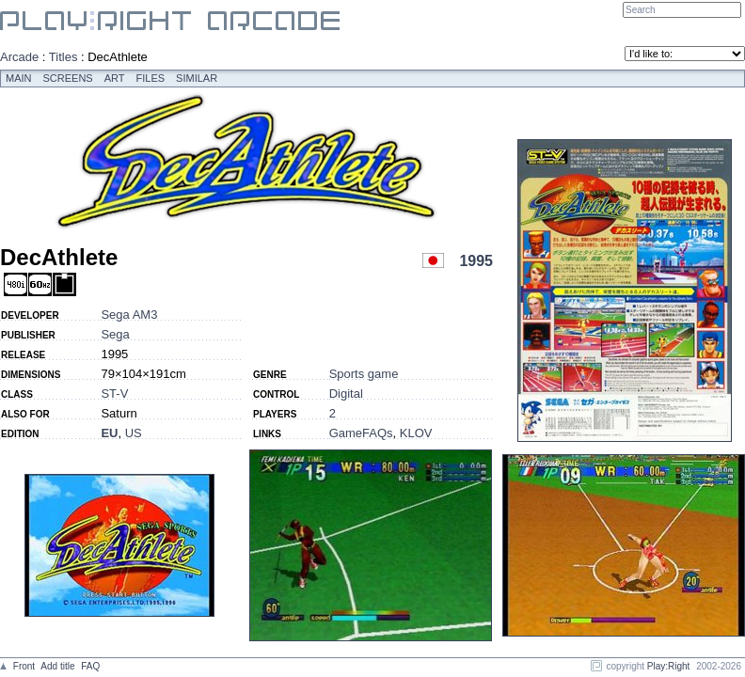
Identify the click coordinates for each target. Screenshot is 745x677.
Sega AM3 (129, 314)
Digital (346, 393)
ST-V (114, 393)
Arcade (19, 57)
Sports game (364, 374)
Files (151, 78)
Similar (196, 78)
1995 (476, 261)
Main (19, 78)
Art (114, 78)
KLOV (416, 433)
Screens (68, 78)
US (133, 433)
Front (24, 666)
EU (109, 433)
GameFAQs (361, 433)
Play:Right (668, 666)
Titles (63, 57)
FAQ (90, 666)
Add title (57, 666)
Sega (115, 334)
